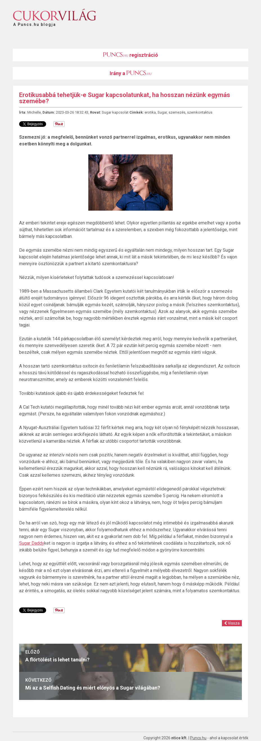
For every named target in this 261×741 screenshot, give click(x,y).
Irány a (131, 73)
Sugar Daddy (31, 543)
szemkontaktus (199, 112)
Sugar (162, 112)
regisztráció (130, 55)
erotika (150, 112)
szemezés (176, 112)
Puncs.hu (198, 738)
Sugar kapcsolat (115, 112)
